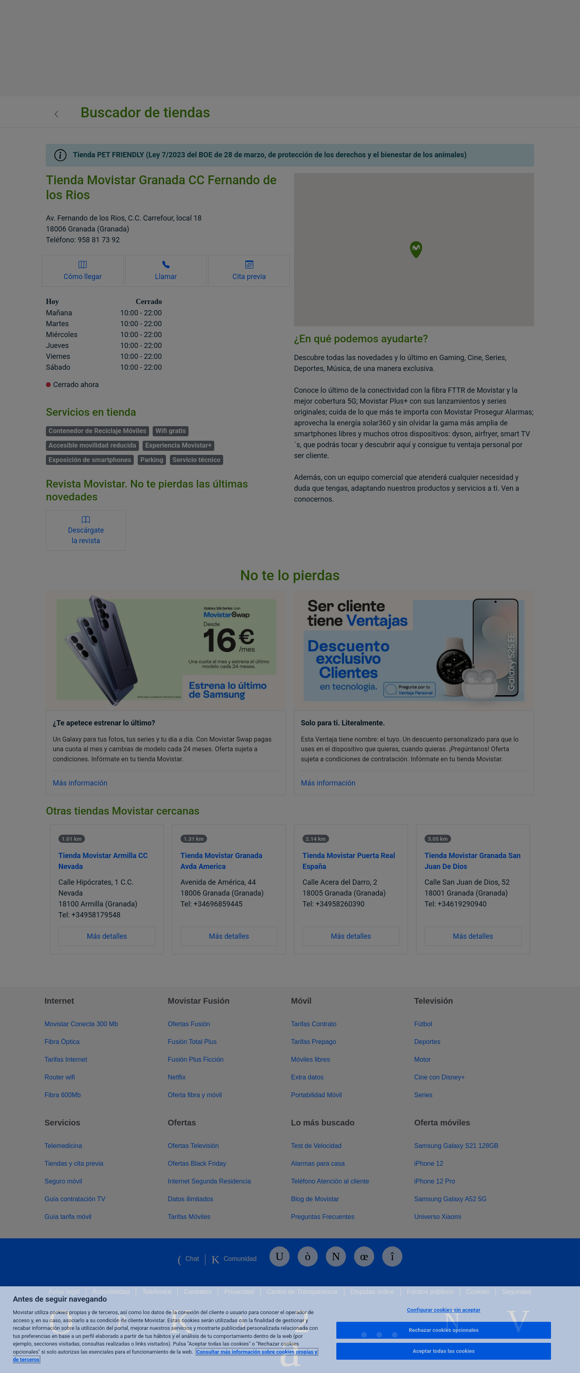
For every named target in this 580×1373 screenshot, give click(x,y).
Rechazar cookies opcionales (443, 1330)
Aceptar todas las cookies (444, 1351)
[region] (290, 1329)
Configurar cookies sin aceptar (443, 1310)
